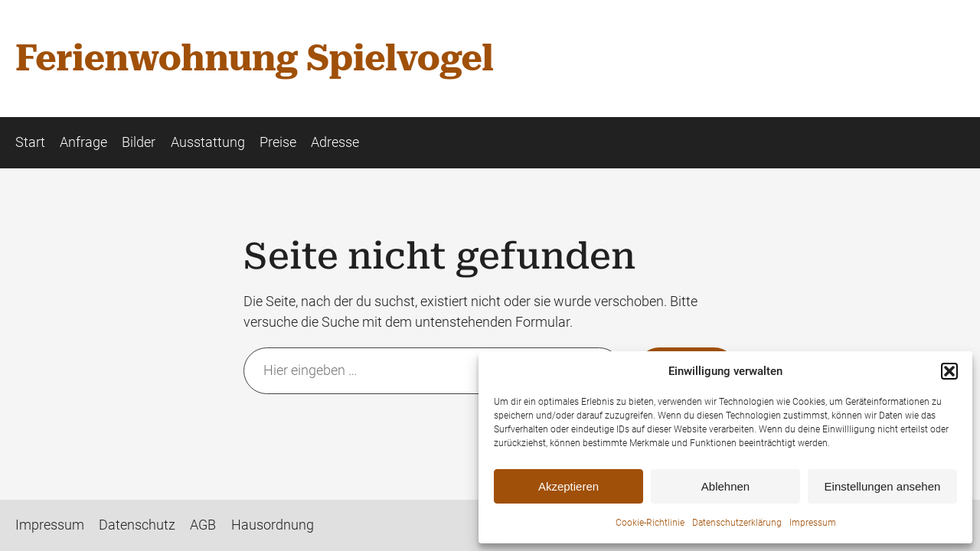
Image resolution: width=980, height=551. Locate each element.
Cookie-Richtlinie (650, 522)
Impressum (812, 522)
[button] (949, 371)
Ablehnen (725, 486)
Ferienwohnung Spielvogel (254, 58)
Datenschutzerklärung (737, 522)
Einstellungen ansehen (883, 486)
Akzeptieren (568, 486)
